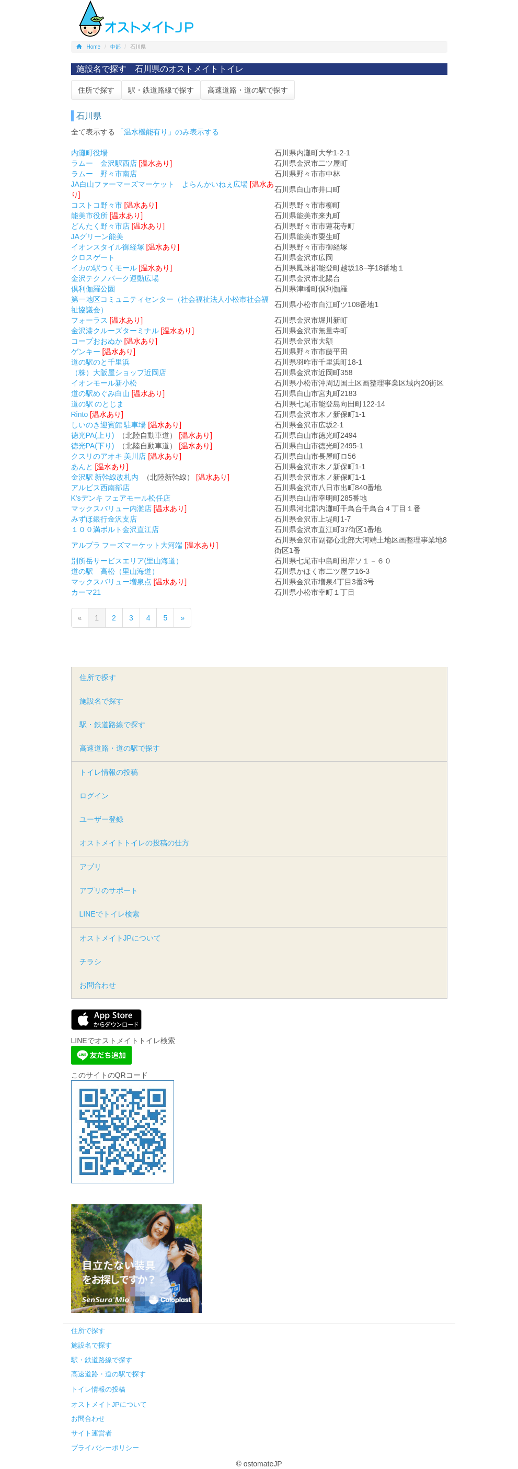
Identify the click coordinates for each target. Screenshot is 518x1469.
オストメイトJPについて (120, 938)
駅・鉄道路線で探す (112, 724)
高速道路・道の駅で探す (119, 748)
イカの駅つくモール (104, 268)
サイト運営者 (91, 1433)
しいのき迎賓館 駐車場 (108, 425)
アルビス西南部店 (100, 487)
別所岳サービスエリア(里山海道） (127, 561)
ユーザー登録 (101, 819)
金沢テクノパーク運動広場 (115, 278)
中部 (115, 47)
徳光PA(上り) (92, 435)
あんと (82, 466)
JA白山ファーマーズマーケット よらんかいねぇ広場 (159, 184)
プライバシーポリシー (105, 1448)
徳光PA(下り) (92, 446)
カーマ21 (86, 592)
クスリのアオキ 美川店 (108, 456)
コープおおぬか (96, 341)
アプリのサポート (108, 890)
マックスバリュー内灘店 (111, 508)
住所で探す (97, 677)
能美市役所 (89, 215)
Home (88, 47)
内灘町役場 (89, 153)
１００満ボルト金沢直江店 (115, 529)
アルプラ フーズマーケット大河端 (127, 545)
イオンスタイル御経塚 (107, 247)
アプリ (90, 867)
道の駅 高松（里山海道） (115, 571)
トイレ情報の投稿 (108, 772)
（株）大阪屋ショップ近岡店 (118, 372)
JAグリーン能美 (97, 236)
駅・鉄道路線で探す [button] (161, 90)
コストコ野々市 (96, 205)
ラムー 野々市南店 (104, 174)
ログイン (94, 796)
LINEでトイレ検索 (109, 914)
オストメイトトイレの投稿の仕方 (134, 843)
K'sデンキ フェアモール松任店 (121, 498)
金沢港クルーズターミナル (115, 330)
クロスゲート (93, 257)
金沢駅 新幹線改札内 (105, 477)
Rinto (79, 414)
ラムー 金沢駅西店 (104, 163)
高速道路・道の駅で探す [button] (248, 90)
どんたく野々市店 (100, 226)
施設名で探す (101, 701)
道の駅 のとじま (97, 404)
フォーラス (89, 320)
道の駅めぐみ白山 (100, 393)
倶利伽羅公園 (93, 289)
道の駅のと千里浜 (100, 362)
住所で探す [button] (96, 90)
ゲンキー (85, 351)
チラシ (90, 961)
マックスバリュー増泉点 (111, 582)
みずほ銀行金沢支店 (104, 519)
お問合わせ (97, 985)
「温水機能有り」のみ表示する (168, 132)
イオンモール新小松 (104, 383)
